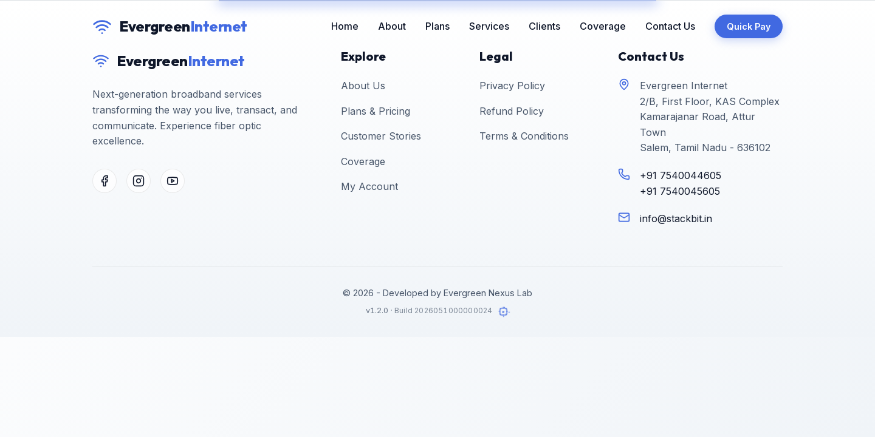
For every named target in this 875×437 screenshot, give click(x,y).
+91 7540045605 (680, 191)
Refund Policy (511, 111)
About (392, 26)
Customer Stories (381, 136)
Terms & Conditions (524, 136)
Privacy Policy (512, 86)
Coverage (603, 26)
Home (345, 26)
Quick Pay (748, 26)
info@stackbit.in (676, 218)
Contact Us (670, 26)
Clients (544, 26)
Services (489, 26)
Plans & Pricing (375, 111)
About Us (363, 86)
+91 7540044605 (680, 175)
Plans (437, 26)
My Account (369, 186)
